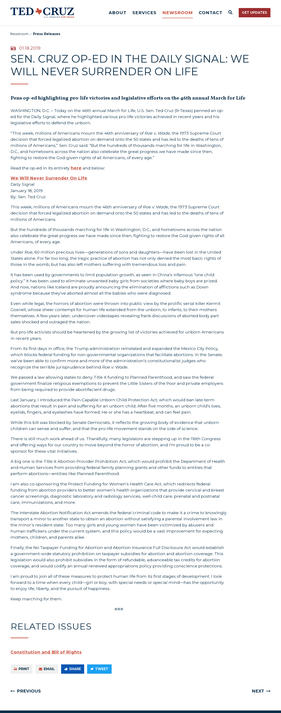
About (117, 12)
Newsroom (177, 12)
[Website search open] (230, 12)
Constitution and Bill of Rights (46, 652)
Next (258, 691)
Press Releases (46, 34)
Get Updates (254, 13)
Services (144, 12)
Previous (29, 691)
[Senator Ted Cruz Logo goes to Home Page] (42, 12)
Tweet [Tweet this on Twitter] (99, 669)
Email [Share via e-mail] (47, 669)
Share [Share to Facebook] (72, 669)
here (76, 168)
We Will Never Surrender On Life (49, 178)
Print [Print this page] (21, 669)
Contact (210, 12)
